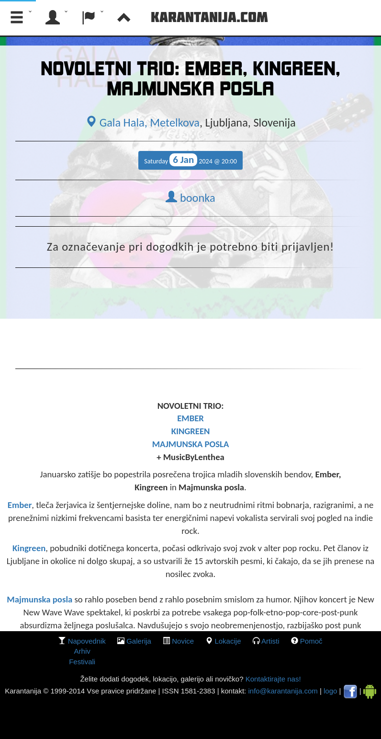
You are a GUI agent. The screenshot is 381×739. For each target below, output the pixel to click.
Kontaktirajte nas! (272, 679)
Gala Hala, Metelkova (142, 122)
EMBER (190, 418)
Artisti (270, 641)
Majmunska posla (39, 599)
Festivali (82, 662)
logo (330, 691)
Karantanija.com (209, 17)
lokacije (227, 641)
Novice (183, 641)
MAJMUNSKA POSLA (190, 444)
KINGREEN (190, 431)
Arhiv (82, 651)
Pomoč (311, 641)
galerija (138, 641)
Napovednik (87, 641)
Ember (20, 504)
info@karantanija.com (282, 691)
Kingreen (28, 548)
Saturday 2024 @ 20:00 (190, 159)
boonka (190, 198)
